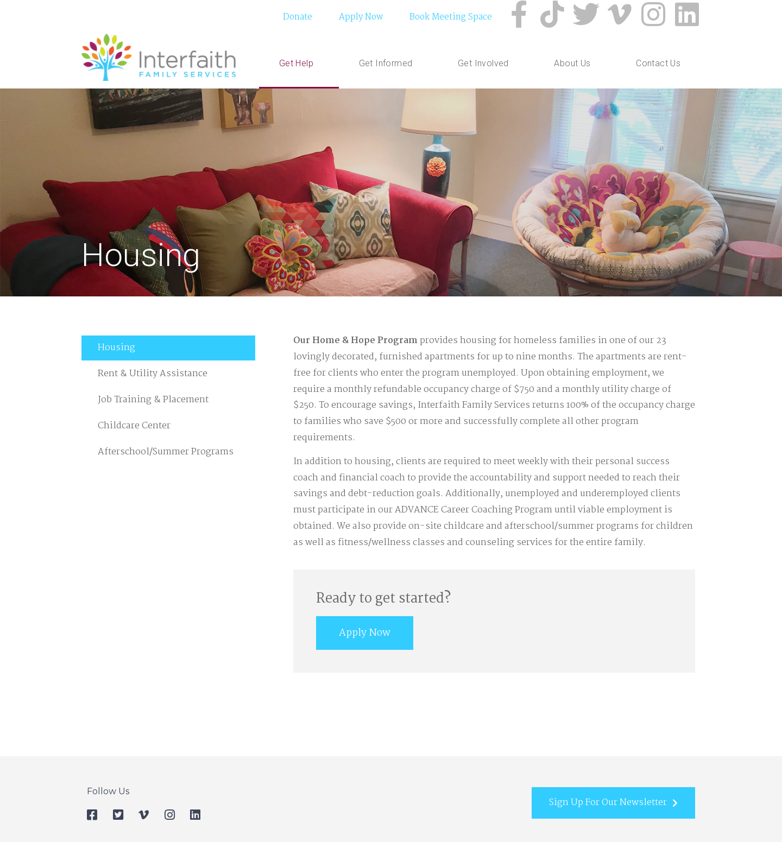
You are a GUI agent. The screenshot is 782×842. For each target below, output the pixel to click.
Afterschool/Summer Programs (166, 457)
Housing (116, 353)
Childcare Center (134, 431)
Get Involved (486, 65)
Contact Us (658, 65)
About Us (575, 65)
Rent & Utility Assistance (152, 379)
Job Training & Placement (153, 405)
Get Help (299, 65)
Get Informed (388, 65)
